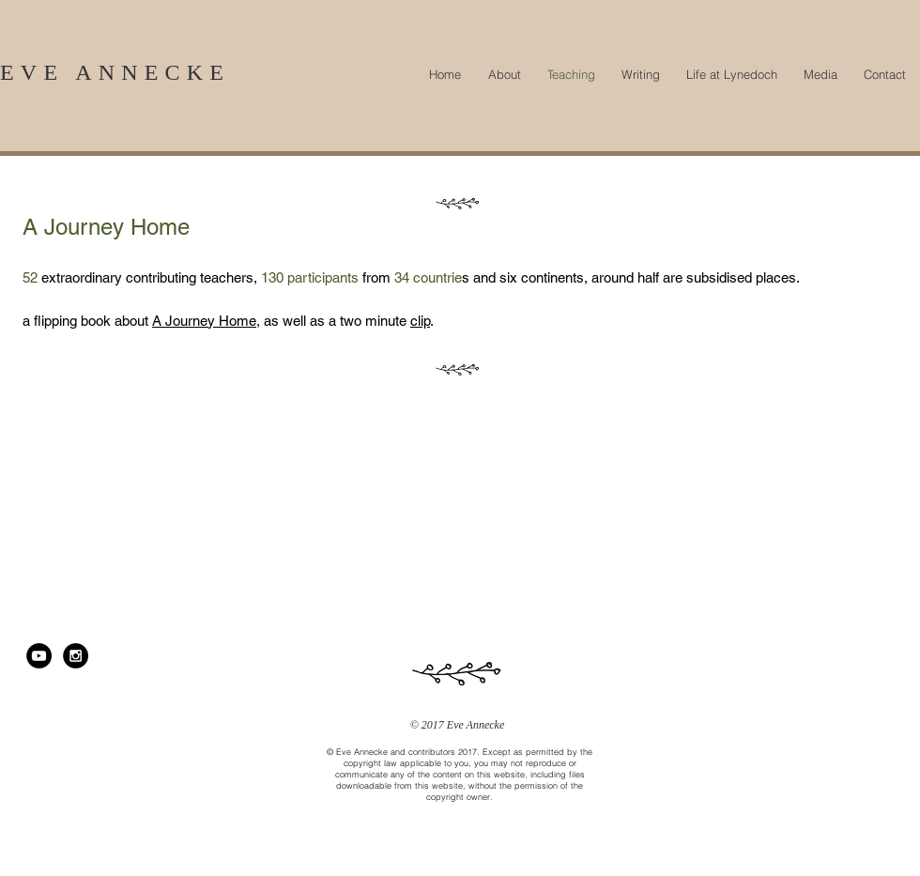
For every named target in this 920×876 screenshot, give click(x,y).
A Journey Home (204, 321)
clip (420, 321)
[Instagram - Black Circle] (75, 656)
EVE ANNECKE (115, 72)
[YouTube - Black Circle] (39, 656)
